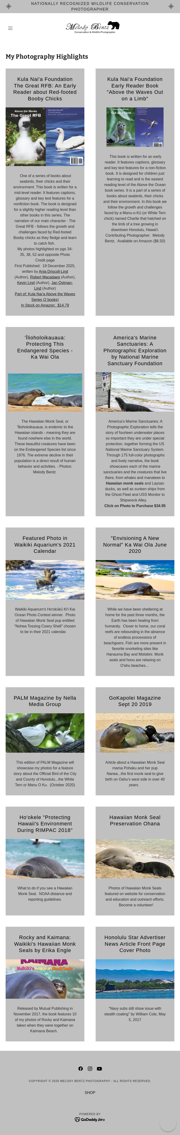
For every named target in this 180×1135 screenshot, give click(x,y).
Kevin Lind (26, 283)
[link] (90, 28)
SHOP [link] (90, 1093)
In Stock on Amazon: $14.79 (45, 305)
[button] (18, 28)
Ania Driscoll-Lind (53, 271)
